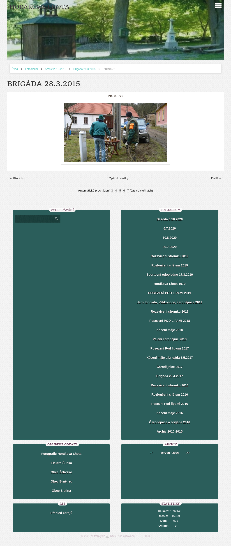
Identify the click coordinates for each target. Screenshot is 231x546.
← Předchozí (17, 178)
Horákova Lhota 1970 (170, 284)
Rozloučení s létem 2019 (169, 265)
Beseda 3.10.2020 (170, 219)
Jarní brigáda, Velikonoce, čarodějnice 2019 (169, 302)
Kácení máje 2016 (170, 413)
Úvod (15, 69)
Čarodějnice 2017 (169, 367)
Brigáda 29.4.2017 (169, 376)
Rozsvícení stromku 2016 (169, 385)
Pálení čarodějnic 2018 (170, 339)
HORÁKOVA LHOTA (39, 6)
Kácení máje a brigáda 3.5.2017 (169, 357)
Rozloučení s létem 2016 (169, 394)
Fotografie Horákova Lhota (61, 454)
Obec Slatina (61, 490)
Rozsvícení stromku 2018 (169, 311)
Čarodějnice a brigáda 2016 (169, 422)
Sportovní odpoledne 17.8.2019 (169, 274)
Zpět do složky (118, 178)
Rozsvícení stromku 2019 (169, 256)
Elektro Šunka (61, 463)
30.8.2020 (170, 237)
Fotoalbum (31, 69)
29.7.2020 (170, 247)
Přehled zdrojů (61, 513)
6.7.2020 (170, 228)
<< (151, 452)
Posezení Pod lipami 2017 (169, 348)
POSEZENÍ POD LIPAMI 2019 (169, 293)
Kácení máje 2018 (170, 330)
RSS (113, 536)
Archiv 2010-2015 (55, 69)
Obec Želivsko (61, 472)
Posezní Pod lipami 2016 (169, 404)
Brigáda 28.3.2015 (84, 69)
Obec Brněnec (61, 481)
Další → (216, 178)
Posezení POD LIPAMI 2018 (169, 321)
